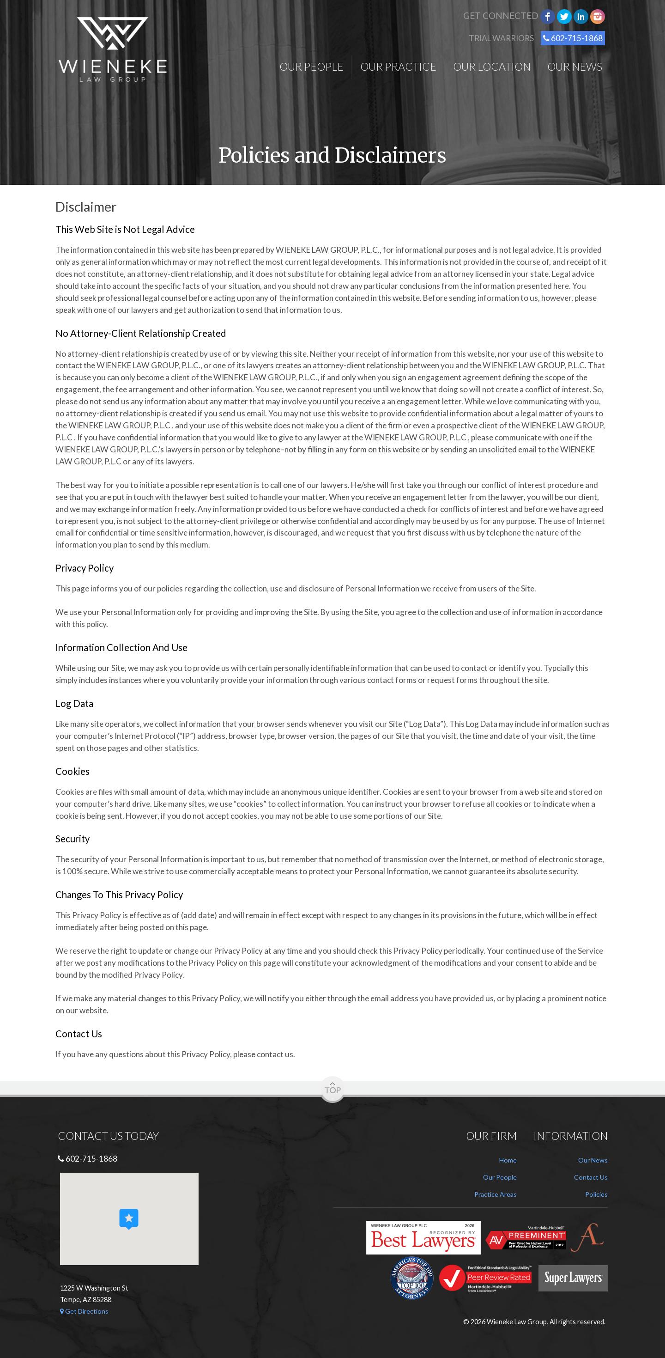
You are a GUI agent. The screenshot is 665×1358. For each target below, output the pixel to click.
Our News (574, 66)
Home (508, 1160)
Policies (596, 1194)
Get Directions (84, 1311)
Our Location (492, 66)
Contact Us (591, 1177)
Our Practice (398, 66)
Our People (311, 66)
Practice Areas (495, 1194)
